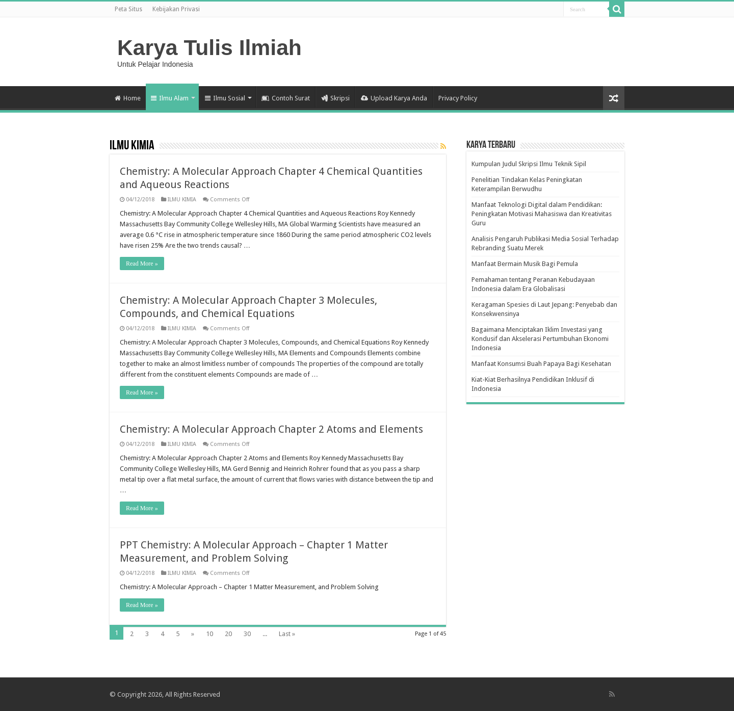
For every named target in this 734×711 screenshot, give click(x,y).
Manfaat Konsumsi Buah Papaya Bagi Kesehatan (541, 363)
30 (247, 634)
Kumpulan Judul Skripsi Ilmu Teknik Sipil (528, 164)
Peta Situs (128, 9)
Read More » (142, 263)
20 (228, 634)
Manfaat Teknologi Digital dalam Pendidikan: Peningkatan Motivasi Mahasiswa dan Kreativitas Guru (541, 214)
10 (209, 634)
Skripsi (335, 98)
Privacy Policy (457, 98)
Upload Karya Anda (394, 98)
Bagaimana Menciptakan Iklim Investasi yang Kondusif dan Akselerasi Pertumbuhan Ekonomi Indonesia (540, 339)
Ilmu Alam (170, 98)
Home (128, 98)
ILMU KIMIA (182, 199)
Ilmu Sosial (225, 98)
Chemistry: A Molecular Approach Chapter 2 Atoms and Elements (271, 429)
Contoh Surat (285, 98)
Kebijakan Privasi (176, 9)
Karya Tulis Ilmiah (209, 47)
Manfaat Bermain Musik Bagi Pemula (524, 264)
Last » (287, 634)
